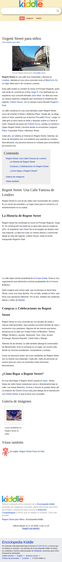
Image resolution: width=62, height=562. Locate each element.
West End (50, 80)
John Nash (36, 95)
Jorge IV (34, 92)
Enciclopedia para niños (11, 42)
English (39, 18)
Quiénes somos (32, 556)
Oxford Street (12, 394)
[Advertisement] (31, 28)
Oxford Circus (34, 124)
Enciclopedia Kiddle (46, 504)
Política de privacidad (10, 558)
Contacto (25, 558)
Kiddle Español (8, 556)
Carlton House (16, 102)
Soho (52, 293)
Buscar (58, 11)
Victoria (37, 387)
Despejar (53, 11)
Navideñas (14, 139)
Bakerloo (21, 387)
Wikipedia (38, 551)
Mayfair (21, 300)
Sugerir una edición (30, 529)
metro (45, 381)
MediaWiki (16, 553)
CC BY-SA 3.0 (41, 546)
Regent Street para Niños (13, 519)
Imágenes (29, 18)
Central (29, 387)
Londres (5, 80)
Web (22, 18)
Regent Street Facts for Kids (31, 451)
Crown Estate (42, 278)
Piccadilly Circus (39, 73)
